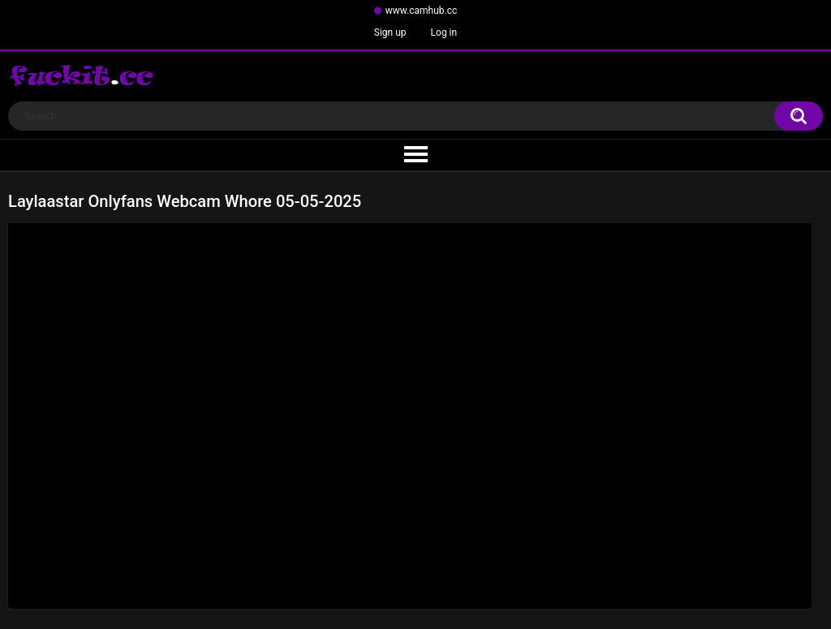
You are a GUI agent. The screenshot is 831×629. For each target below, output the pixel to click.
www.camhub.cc (421, 10)
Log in (444, 32)
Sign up (390, 32)
